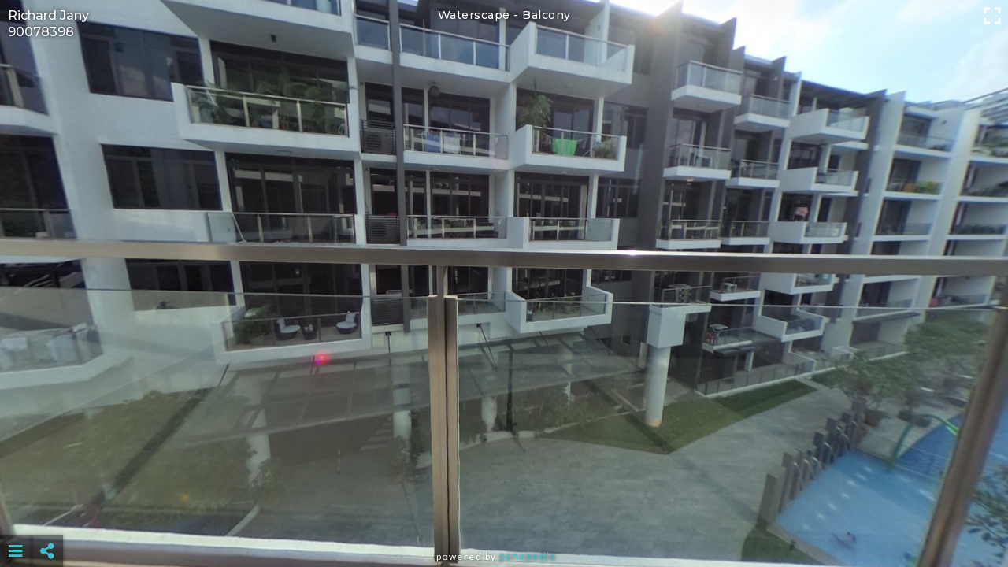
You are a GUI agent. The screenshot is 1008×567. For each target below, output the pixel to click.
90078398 (41, 31)
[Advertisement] (504, 511)
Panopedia (527, 556)
